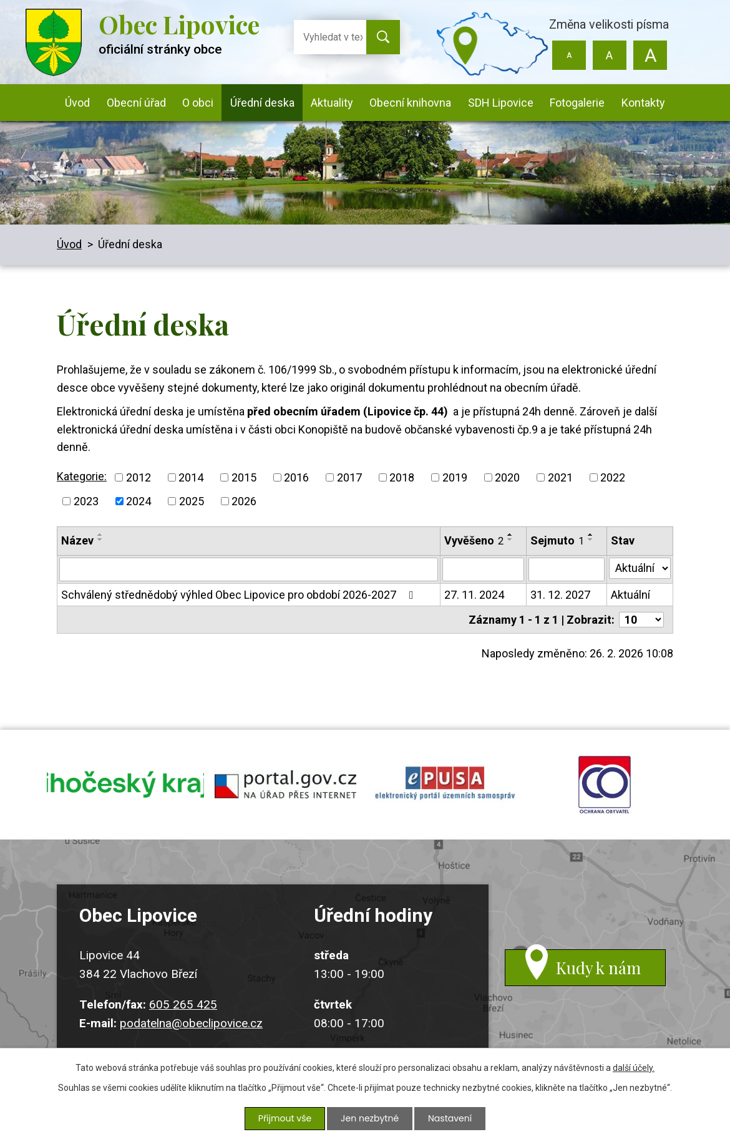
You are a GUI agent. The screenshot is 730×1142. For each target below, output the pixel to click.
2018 (401, 477)
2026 (243, 501)
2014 (190, 477)
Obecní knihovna (410, 102)
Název (77, 540)
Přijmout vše (284, 1118)
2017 (349, 477)
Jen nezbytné (370, 1118)
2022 (612, 477)
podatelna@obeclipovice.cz (191, 1026)
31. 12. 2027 (560, 594)
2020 (507, 477)
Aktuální (630, 594)
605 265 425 (183, 1006)
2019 (454, 477)
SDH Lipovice (500, 102)
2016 (296, 477)
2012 (138, 477)
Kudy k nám (599, 970)
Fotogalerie (577, 102)
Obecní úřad (136, 102)
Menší (569, 55)
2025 (191, 501)
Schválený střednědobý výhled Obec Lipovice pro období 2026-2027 (240, 594)
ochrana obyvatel (604, 786)
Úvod (77, 102)
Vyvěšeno (474, 540)
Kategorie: (82, 476)
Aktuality (332, 102)
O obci (197, 102)
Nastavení (450, 1118)
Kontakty (643, 102)
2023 (86, 501)
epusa (445, 786)
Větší (650, 55)
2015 (243, 477)
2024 (138, 501)
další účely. (634, 1068)
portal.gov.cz (285, 786)
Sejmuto (557, 540)
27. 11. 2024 (474, 594)
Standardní (609, 55)
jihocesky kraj (125, 786)
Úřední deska (262, 102)
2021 (560, 477)
